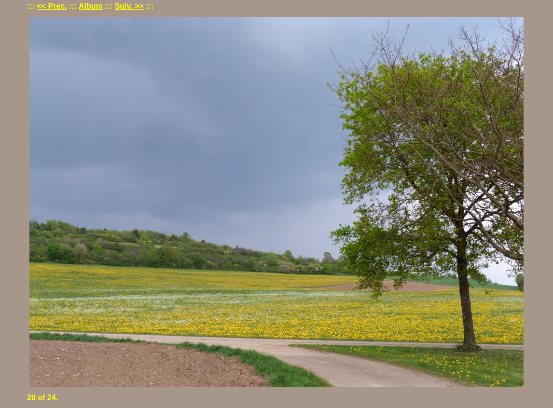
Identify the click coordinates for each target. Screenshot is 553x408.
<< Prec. (52, 6)
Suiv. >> (129, 6)
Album (91, 6)
